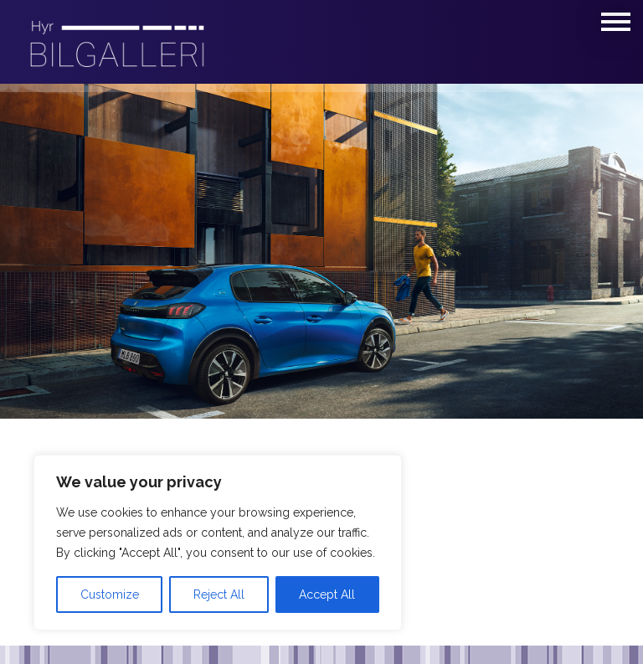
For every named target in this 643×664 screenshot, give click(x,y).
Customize (109, 594)
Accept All (327, 594)
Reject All (218, 594)
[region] (217, 543)
